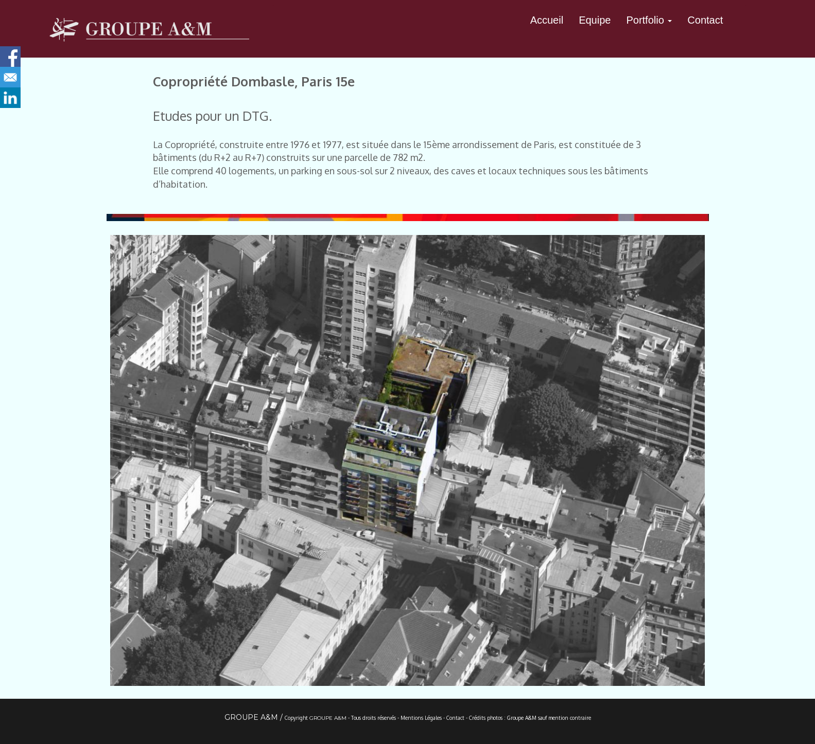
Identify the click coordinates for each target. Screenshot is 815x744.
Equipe (595, 20)
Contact (705, 20)
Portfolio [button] (649, 20)
